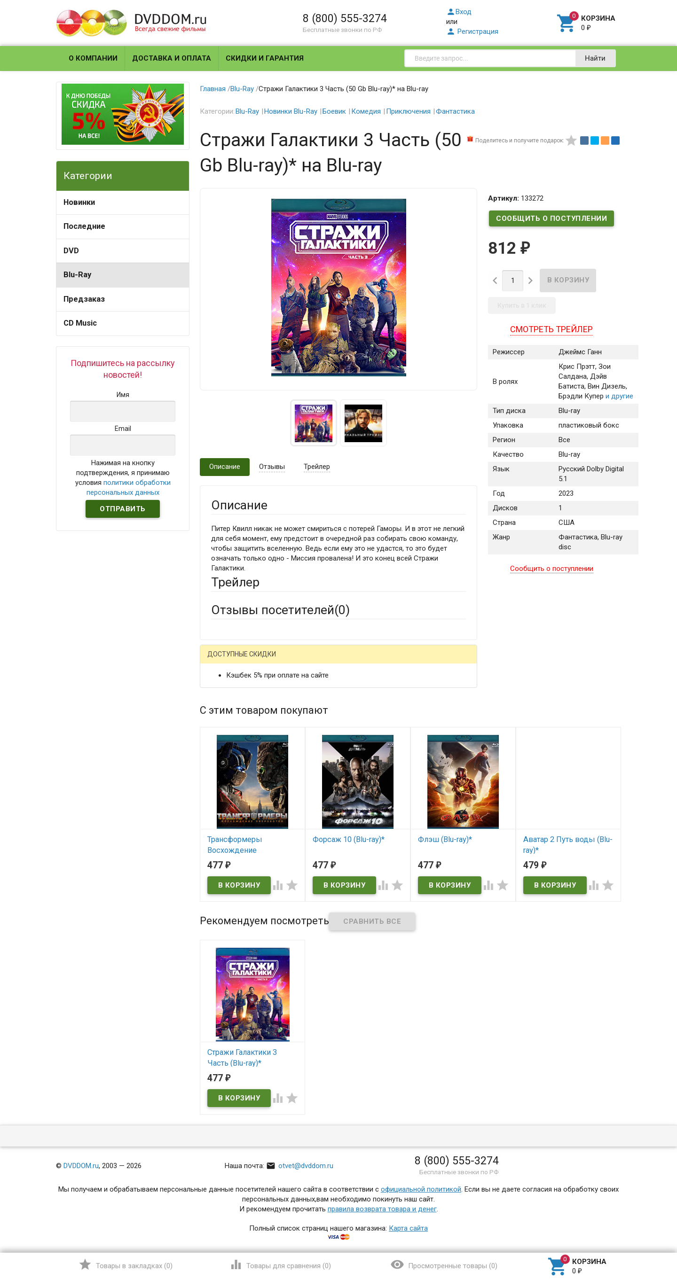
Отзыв (221, 797)
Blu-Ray (77, 274)
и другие (618, 396)
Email (219, 720)
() (125, 1264)
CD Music (80, 323)
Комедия (366, 111)
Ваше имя (226, 694)
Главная (213, 89)
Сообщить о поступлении (551, 218)
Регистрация (472, 31)
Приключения (408, 111)
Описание (224, 466)
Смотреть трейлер (551, 329)
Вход (459, 12)
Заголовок (228, 755)
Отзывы (272, 466)
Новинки (79, 202)
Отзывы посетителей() (280, 610)
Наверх (637, 1233)
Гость (223, 660)
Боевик (334, 111)
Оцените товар (235, 781)
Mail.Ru (271, 661)
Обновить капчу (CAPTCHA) (330, 909)
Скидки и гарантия (265, 58)
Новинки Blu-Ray (290, 111)
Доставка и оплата (171, 58)
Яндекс (386, 661)
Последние (84, 226)
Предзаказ (84, 299)
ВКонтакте (328, 661)
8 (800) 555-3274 (345, 18)
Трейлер (317, 466)
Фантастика (455, 111)
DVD (71, 250)
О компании (93, 58)
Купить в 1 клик (521, 305)
